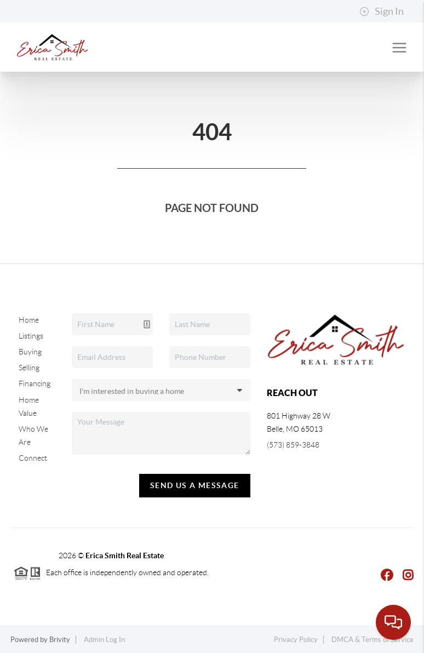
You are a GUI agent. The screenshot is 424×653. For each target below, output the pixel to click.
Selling (29, 367)
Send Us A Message (194, 485)
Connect (33, 458)
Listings (31, 335)
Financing (34, 383)
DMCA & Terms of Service (372, 639)
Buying (30, 351)
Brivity (59, 639)
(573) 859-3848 (293, 444)
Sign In (381, 11)
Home (29, 320)
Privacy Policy (296, 639)
